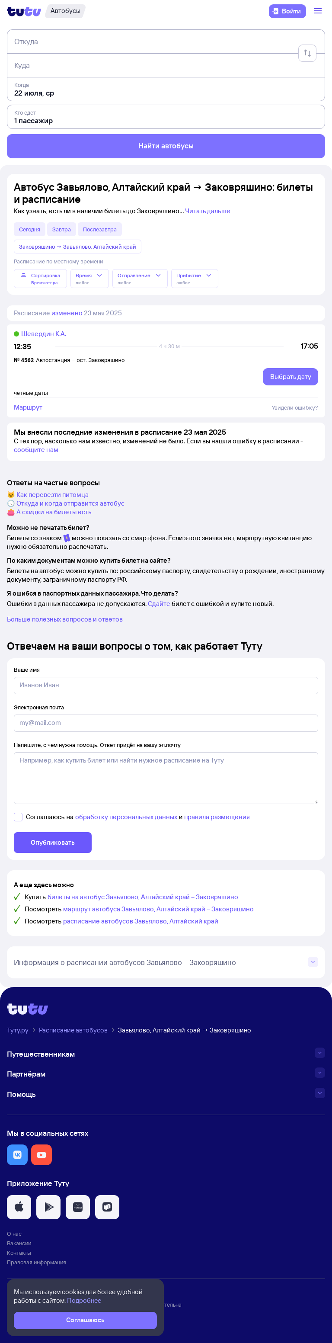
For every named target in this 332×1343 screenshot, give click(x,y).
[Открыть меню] (319, 11)
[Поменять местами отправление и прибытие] (307, 53)
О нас (14, 1233)
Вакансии (19, 1243)
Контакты (19, 1252)
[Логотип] (24, 11)
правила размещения (217, 817)
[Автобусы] (65, 11)
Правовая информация (36, 1262)
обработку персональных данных (126, 817)
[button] (17, 1154)
